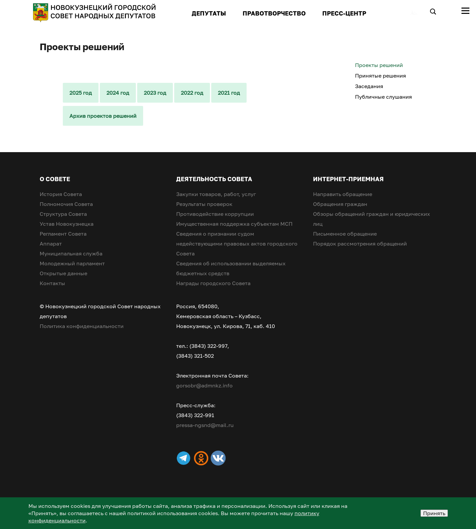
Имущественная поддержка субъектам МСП (234, 223)
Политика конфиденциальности (82, 326)
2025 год (80, 92)
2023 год (155, 92)
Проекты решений (379, 65)
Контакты (52, 283)
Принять (434, 513)
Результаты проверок (204, 204)
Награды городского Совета (213, 283)
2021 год (229, 92)
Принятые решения (380, 75)
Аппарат (51, 243)
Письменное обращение (345, 233)
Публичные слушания (383, 96)
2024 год (117, 92)
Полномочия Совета (66, 204)
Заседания (369, 86)
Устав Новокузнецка (67, 223)
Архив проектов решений (103, 116)
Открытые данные (63, 273)
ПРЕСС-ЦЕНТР (344, 13)
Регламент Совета (63, 233)
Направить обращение (342, 194)
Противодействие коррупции (215, 214)
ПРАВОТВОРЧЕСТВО (274, 13)
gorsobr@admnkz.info (204, 385)
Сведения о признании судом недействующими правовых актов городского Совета (237, 243)
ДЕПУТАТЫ (209, 13)
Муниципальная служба (71, 253)
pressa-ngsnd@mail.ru (205, 425)
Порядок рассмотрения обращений (360, 243)
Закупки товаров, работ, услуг (216, 194)
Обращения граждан (340, 204)
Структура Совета (63, 214)
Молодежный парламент (72, 263)
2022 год (192, 92)
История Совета (61, 194)
